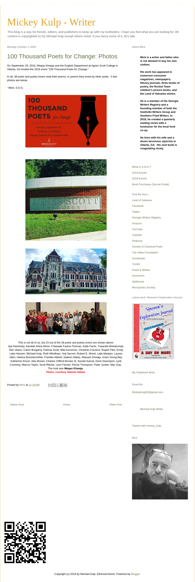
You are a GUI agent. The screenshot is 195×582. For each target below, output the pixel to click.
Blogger (135, 573)
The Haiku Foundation (145, 252)
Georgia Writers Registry (146, 217)
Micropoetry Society (143, 287)
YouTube (137, 229)
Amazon (137, 223)
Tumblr (136, 264)
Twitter (136, 211)
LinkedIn (137, 235)
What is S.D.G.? (141, 166)
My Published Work (143, 372)
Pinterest (137, 240)
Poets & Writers (141, 269)
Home (66, 404)
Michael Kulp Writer (151, 409)
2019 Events (139, 172)
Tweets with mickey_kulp (146, 425)
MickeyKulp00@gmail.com (147, 392)
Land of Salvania (142, 200)
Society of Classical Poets (147, 246)
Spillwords (138, 281)
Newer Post (17, 404)
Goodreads (138, 258)
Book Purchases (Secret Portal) (150, 184)
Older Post (115, 404)
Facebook (138, 205)
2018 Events (139, 178)
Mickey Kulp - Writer (51, 22)
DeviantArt (138, 275)
